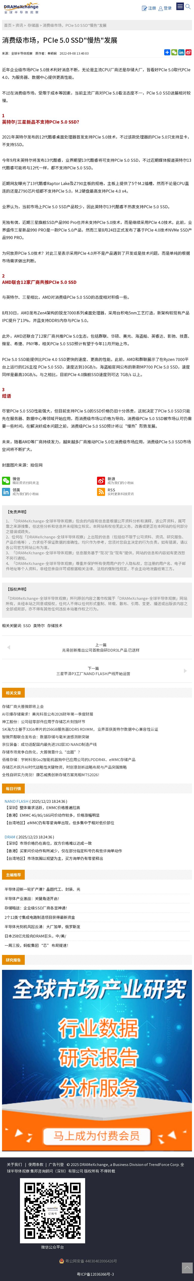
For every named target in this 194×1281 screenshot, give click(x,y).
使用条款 (35, 1164)
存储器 (33, 25)
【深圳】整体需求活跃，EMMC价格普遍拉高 (42, 807)
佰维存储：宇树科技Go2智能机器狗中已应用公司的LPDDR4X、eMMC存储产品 (68, 759)
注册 (149, 8)
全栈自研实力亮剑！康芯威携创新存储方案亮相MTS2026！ (52, 774)
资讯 (19, 25)
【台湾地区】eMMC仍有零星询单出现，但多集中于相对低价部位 (59, 822)
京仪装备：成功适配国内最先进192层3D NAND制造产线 (49, 744)
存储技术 (54, 625)
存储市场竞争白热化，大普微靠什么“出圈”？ (42, 751)
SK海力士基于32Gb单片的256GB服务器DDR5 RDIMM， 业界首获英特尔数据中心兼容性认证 (80, 729)
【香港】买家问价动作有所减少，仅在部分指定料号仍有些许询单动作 (63, 850)
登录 (165, 8)
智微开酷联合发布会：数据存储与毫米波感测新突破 (45, 736)
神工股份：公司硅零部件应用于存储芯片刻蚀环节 (43, 721)
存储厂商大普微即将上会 (23, 706)
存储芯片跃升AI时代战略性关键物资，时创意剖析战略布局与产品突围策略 (64, 767)
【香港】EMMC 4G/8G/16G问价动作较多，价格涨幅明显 (52, 815)
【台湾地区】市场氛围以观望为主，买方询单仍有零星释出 (54, 858)
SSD (27, 625)
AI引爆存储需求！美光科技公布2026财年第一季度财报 (47, 714)
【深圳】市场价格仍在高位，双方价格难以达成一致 (48, 843)
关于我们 (14, 1164)
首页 (8, 25)
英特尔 (39, 625)
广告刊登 (56, 1164)
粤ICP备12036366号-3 (95, 1274)
